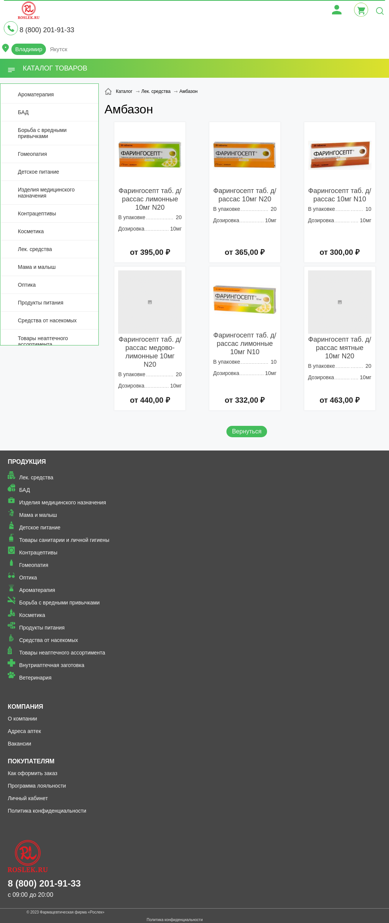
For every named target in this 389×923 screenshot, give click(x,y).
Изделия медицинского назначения (46, 193)
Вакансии (19, 744)
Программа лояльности (37, 786)
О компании (22, 719)
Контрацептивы (37, 213)
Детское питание (38, 172)
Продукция (27, 461)
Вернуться (247, 431)
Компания (25, 706)
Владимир (28, 49)
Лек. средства (35, 249)
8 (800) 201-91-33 (46, 30)
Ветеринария (35, 678)
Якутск (58, 49)
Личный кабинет (27, 798)
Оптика (27, 285)
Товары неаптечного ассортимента (43, 341)
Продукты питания (40, 303)
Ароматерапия (36, 94)
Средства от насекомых (47, 320)
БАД (23, 112)
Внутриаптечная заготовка (51, 665)
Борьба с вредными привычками (42, 133)
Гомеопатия (32, 154)
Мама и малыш (37, 267)
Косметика (31, 231)
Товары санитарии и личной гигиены (64, 540)
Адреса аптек (24, 731)
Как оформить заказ (32, 773)
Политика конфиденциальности (47, 811)
